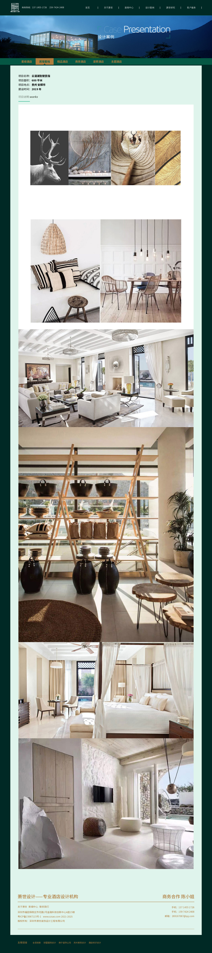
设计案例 (149, 7)
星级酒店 (26, 61)
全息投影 (37, 942)
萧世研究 (170, 7)
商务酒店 (80, 61)
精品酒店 (62, 61)
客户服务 (191, 7)
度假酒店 (98, 61)
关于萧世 (108, 7)
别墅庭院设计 (50, 942)
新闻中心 (129, 7)
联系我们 (44, 906)
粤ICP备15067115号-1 (29, 916)
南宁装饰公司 (65, 942)
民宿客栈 (44, 61)
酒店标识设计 (95, 942)
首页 (87, 7)
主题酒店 (116, 61)
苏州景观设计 (80, 942)
